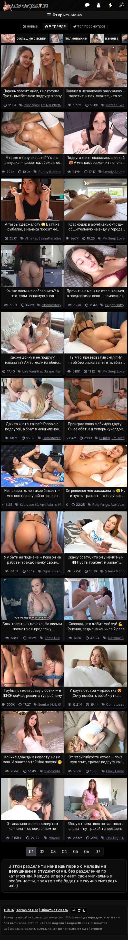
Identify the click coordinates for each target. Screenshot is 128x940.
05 (75, 851)
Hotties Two (115, 105)
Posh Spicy (32, 105)
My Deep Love (114, 238)
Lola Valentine (32, 371)
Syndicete (52, 771)
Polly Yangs (100, 505)
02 (42, 851)
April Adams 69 (50, 505)
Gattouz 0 (116, 638)
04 (64, 851)
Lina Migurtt (115, 838)
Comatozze (52, 438)
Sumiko (104, 438)
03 (53, 851)
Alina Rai (31, 238)
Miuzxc (54, 838)
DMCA (9, 910)
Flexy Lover (115, 771)
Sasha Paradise (49, 238)
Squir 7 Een (52, 571)
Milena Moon (115, 571)
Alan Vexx (118, 505)
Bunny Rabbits (49, 172)
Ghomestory (51, 305)
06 (86, 851)
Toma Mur (52, 638)
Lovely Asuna (114, 172)
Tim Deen (117, 438)
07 (97, 851)
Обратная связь (54, 910)
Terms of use (27, 910)
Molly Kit (55, 704)
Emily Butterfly (51, 105)
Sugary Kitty (114, 305)
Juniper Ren (52, 371)
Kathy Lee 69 (29, 505)
